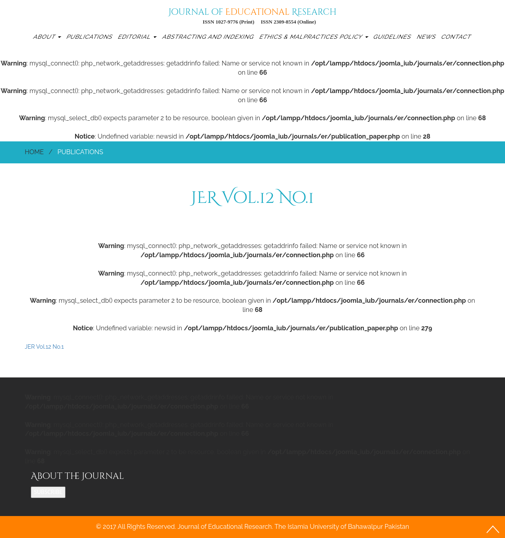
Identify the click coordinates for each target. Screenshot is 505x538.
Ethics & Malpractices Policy (313, 36)
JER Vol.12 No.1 (44, 346)
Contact (456, 36)
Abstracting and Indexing (208, 36)
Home (34, 152)
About (47, 36)
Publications (90, 36)
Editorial (137, 36)
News (426, 36)
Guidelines (392, 36)
